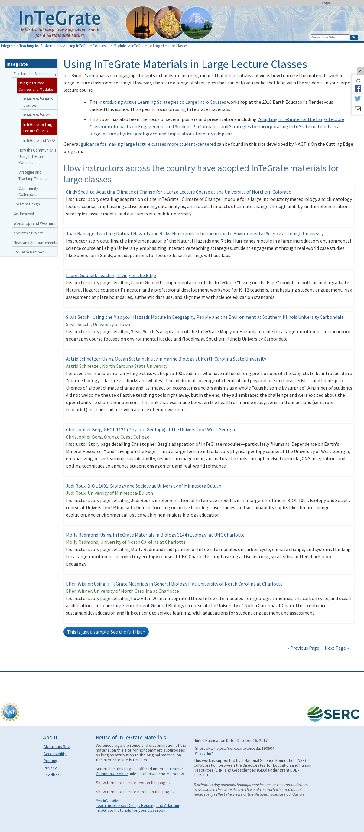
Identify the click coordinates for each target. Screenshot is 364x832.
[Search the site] (330, 37)
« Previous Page (303, 648)
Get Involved (24, 213)
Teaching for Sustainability (40, 45)
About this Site (57, 746)
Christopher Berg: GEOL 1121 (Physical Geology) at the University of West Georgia (150, 429)
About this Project (28, 232)
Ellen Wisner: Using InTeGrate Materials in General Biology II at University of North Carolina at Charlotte (174, 584)
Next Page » (336, 648)
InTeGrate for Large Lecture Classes (38, 127)
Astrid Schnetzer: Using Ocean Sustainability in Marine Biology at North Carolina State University (166, 359)
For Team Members (29, 252)
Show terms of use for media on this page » (135, 791)
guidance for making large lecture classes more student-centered (148, 144)
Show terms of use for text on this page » (133, 782)
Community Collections (28, 191)
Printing (50, 760)
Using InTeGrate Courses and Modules (96, 45)
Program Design (27, 203)
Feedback (53, 775)
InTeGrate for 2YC (37, 115)
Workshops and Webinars (34, 223)
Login (326, 3)
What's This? (204, 753)
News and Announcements (35, 242)
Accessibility (55, 753)
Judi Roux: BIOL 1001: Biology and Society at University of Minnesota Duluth (143, 486)
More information (107, 800)
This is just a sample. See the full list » (106, 632)
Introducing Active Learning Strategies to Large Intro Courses (162, 102)
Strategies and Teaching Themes (32, 175)
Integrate (8, 45)
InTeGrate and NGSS (39, 140)
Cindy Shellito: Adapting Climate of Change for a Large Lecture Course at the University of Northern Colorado (178, 192)
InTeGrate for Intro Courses (38, 102)
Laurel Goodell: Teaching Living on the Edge (111, 275)
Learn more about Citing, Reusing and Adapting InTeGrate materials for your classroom (138, 808)
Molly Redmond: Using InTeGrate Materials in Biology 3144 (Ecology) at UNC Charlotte (155, 535)
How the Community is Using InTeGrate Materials (37, 156)
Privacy (50, 768)
